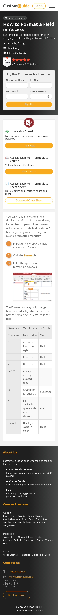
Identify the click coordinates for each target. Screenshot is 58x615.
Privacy (39, 610)
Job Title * (35, 80)
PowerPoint (29, 540)
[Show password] (48, 96)
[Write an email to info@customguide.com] (29, 577)
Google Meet (9, 525)
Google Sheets (24, 522)
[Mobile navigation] (52, 6)
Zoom (48, 554)
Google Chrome (35, 516)
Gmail (5, 516)
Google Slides (39, 522)
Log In (39, 6)
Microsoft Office (25, 537)
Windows (49, 540)
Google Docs (27, 519)
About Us (10, 452)
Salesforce (25, 554)
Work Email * (13, 91)
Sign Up (29, 104)
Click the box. (26, 255)
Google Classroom (11, 519)
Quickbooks (37, 554)
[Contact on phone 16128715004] (29, 571)
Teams (40, 540)
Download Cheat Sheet (29, 200)
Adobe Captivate (10, 554)
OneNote (7, 540)
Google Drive (41, 519)
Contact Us (11, 563)
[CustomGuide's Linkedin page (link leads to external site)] (6, 583)
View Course (29, 171)
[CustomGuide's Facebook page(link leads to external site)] (14, 583)
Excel (13, 537)
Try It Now (29, 145)
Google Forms (9, 522)
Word (5, 543)
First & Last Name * (16, 80)
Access (6, 537)
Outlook (17, 540)
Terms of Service (23, 610)
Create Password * (39, 91)
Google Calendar (18, 516)
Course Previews (15, 504)
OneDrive (39, 537)
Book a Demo (17, 595)
